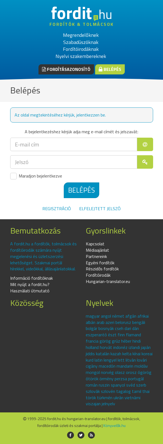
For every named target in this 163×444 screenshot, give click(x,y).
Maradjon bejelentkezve (36, 176)
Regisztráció (56, 208)
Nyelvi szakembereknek (81, 56)
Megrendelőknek (81, 35)
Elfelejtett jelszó (100, 208)
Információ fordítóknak (31, 278)
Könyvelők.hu (114, 425)
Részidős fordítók (102, 268)
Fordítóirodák (98, 275)
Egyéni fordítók (100, 262)
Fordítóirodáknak (81, 49)
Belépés (110, 69)
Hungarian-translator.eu (108, 281)
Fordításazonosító (66, 69)
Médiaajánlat (97, 250)
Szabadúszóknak (80, 42)
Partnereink (96, 256)
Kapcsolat (95, 243)
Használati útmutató (29, 290)
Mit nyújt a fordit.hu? (29, 284)
